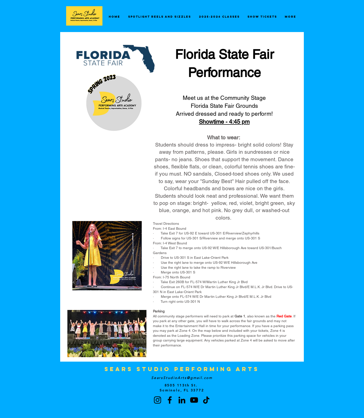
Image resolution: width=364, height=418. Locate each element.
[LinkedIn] (182, 400)
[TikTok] (206, 400)
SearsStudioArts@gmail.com (182, 378)
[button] (293, 393)
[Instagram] (157, 400)
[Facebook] (170, 400)
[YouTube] (194, 400)
